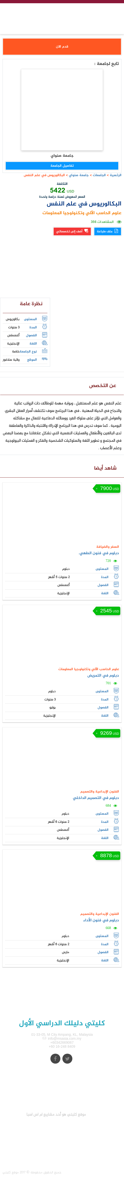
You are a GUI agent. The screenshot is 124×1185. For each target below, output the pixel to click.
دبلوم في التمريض (103, 675)
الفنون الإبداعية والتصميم (99, 791)
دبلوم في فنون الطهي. (99, 553)
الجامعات (99, 175)
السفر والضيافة (107, 547)
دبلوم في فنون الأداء (101, 920)
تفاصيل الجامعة (62, 166)
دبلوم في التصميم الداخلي (96, 798)
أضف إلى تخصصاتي (72, 231)
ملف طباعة (108, 231)
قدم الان (62, 46)
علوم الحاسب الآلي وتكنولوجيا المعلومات (82, 213)
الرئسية (116, 175)
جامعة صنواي (78, 175)
